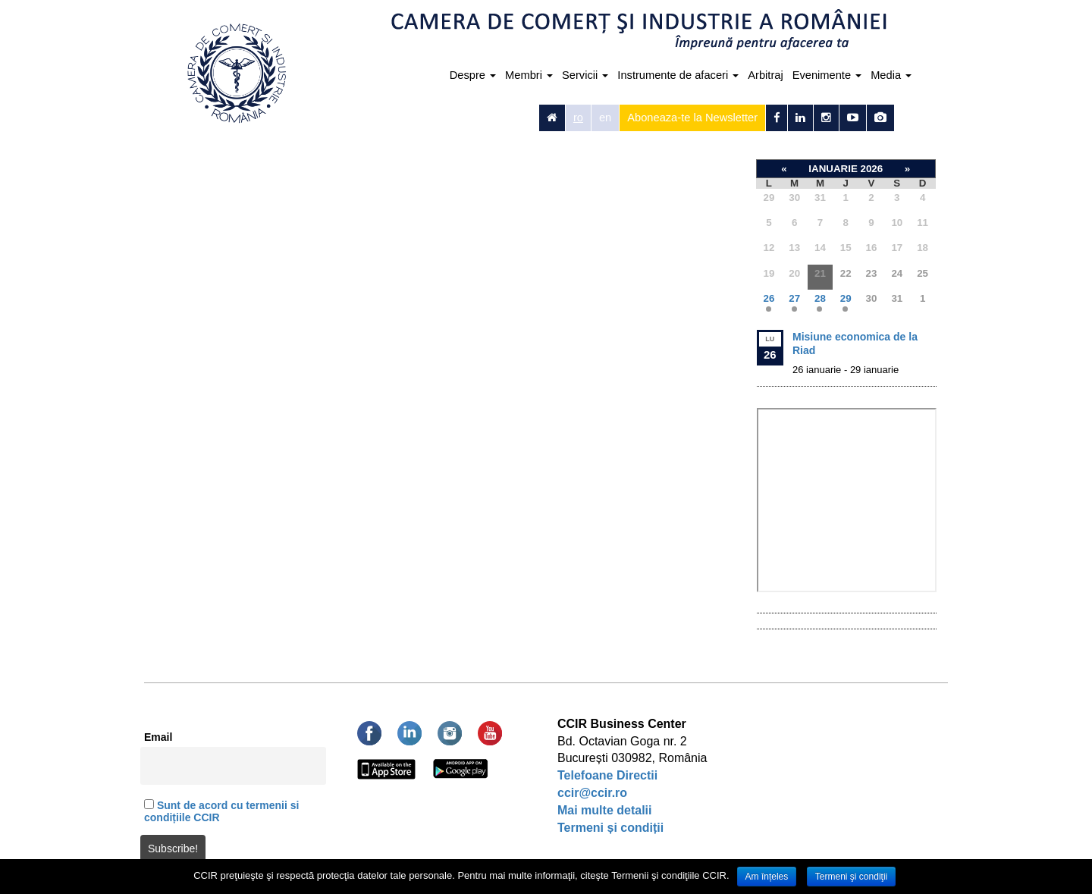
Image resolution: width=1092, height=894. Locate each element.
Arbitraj (765, 75)
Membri (529, 75)
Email (158, 737)
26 (768, 298)
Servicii (585, 75)
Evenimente (826, 75)
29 (846, 298)
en (605, 117)
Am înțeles (767, 876)
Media (891, 75)
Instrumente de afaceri (678, 75)
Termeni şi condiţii (851, 876)
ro (578, 117)
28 (820, 298)
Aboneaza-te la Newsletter (692, 117)
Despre (473, 75)
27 (794, 298)
